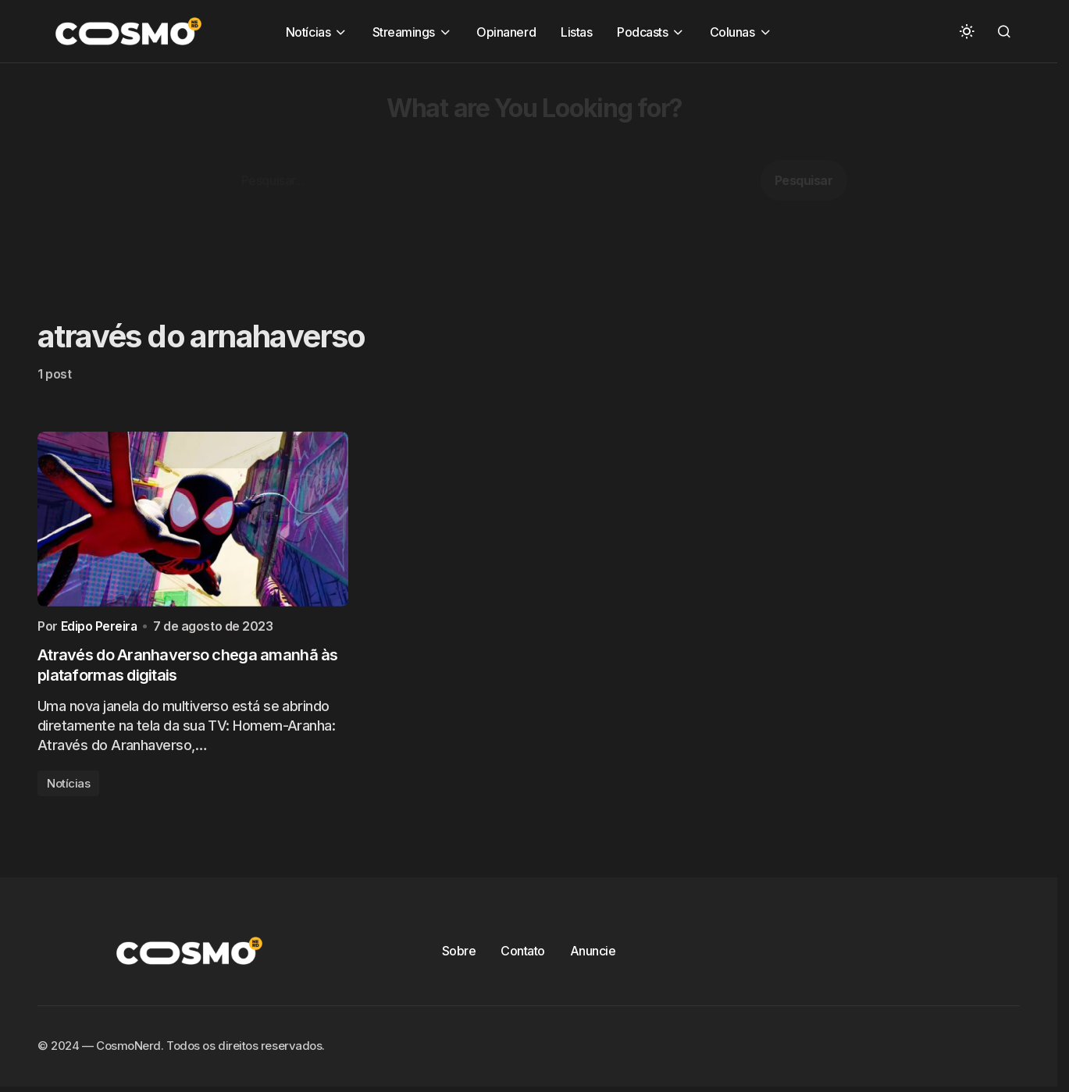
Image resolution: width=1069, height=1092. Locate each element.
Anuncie (593, 954)
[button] (966, 31)
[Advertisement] (468, 172)
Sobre (459, 954)
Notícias (68, 787)
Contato (523, 954)
